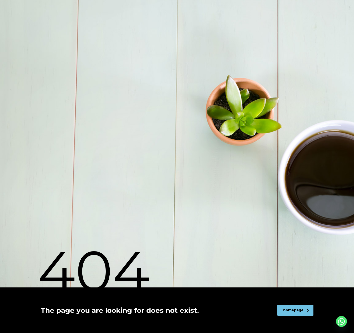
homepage (296, 310)
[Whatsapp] (341, 321)
